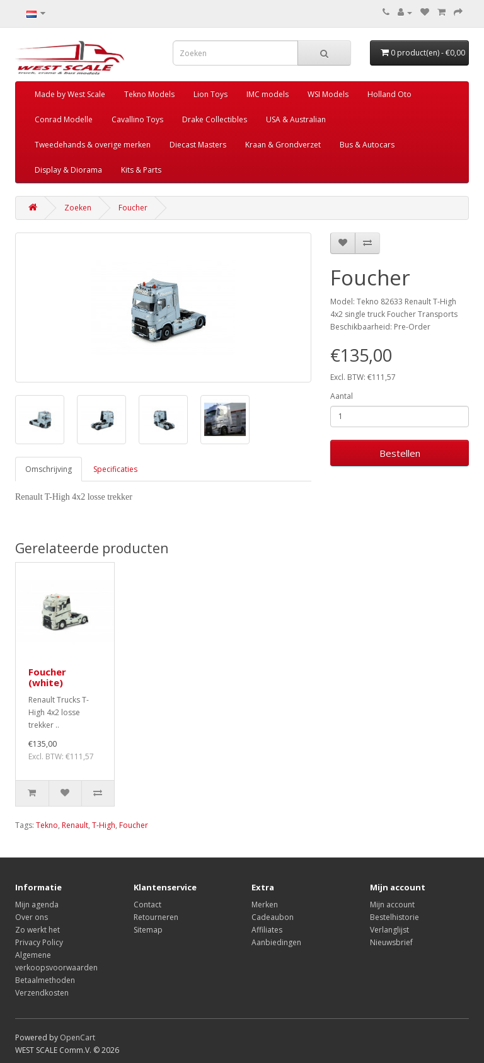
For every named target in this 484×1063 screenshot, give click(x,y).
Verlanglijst (389, 929)
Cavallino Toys (137, 119)
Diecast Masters (198, 144)
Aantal (341, 396)
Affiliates (266, 929)
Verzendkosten (42, 992)
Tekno (47, 825)
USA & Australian (296, 119)
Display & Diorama (68, 169)
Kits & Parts (141, 169)
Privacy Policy (39, 942)
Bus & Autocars (367, 144)
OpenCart (77, 1037)
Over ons (31, 917)
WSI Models (328, 94)
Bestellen (399, 453)
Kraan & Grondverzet (283, 144)
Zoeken (77, 207)
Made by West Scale (70, 94)
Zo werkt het (37, 929)
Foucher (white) (47, 677)
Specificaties (115, 469)
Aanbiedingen (276, 942)
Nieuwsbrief (391, 942)
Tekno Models (149, 94)
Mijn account (392, 904)
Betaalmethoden (45, 980)
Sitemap (148, 929)
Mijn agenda (37, 904)
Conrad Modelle (64, 119)
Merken (264, 904)
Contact (147, 904)
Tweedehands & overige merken (93, 144)
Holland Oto (389, 94)
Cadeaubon (272, 917)
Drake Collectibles (214, 119)
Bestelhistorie (394, 917)
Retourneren (156, 917)
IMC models (267, 94)
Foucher (132, 207)
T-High (103, 825)
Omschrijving (48, 469)
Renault (75, 825)
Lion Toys (210, 94)
